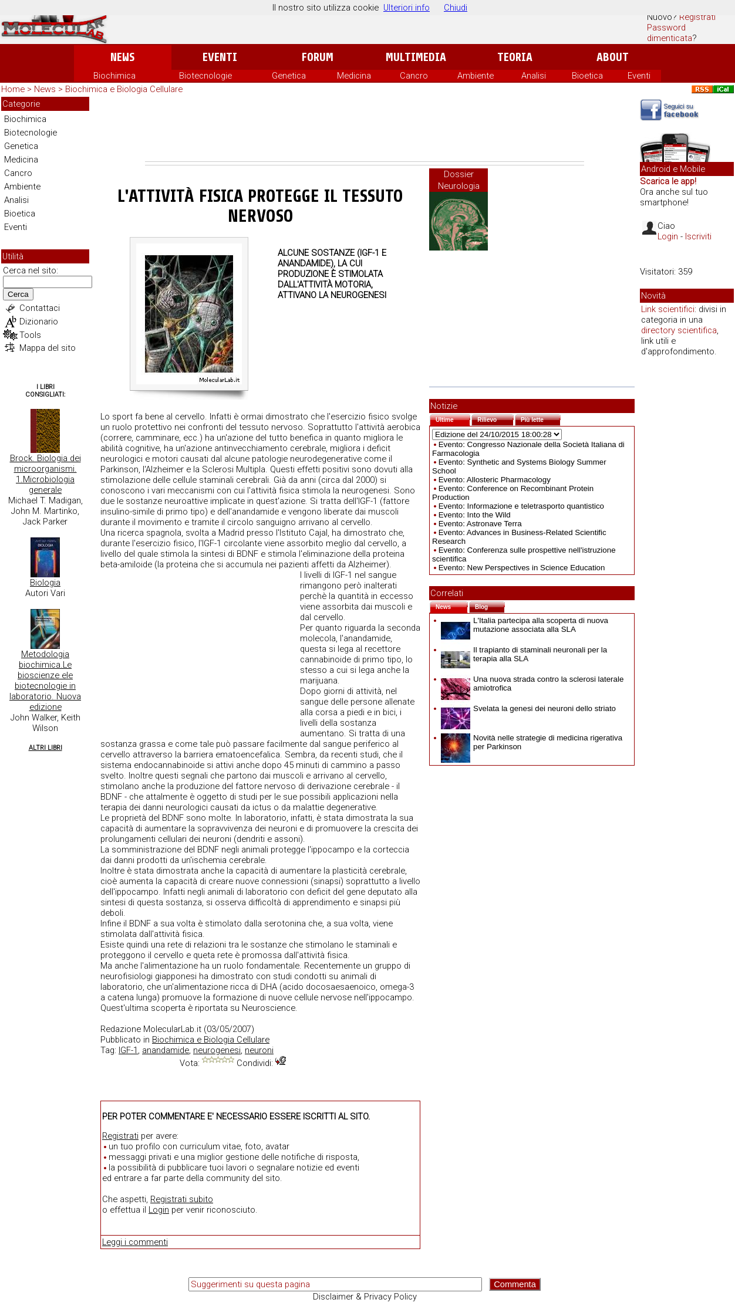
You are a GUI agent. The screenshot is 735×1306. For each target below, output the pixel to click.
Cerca (18, 294)
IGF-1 (128, 1050)
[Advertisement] (364, 129)
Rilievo (495, 418)
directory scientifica (679, 330)
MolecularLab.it (172, 1029)
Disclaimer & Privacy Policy (365, 1296)
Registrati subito (181, 1199)
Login (159, 1210)
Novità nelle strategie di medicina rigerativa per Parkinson (531, 742)
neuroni (259, 1050)
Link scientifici (667, 309)
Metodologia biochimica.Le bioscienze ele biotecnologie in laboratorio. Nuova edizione (45, 680)
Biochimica (114, 75)
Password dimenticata (669, 32)
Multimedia (416, 57)
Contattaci (39, 308)
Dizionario (38, 321)
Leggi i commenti (135, 1242)
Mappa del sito (47, 348)
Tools (30, 335)
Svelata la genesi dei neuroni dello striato (528, 708)
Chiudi (455, 7)
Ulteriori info (406, 7)
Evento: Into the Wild (475, 514)
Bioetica (587, 75)
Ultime (453, 418)
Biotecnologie (205, 75)
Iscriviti (698, 236)
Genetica (289, 75)
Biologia (45, 582)
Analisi (533, 75)
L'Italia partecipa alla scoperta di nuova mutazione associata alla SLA (524, 625)
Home (13, 89)
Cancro (414, 75)
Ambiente (475, 75)
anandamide (165, 1050)
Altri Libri (45, 748)
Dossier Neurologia (459, 180)
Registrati (697, 17)
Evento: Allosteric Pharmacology (495, 479)
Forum (317, 57)
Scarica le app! (668, 181)
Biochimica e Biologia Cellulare (124, 89)
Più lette (541, 418)
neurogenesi (217, 1050)
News (122, 57)
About (612, 57)
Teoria (514, 57)
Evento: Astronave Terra (480, 523)
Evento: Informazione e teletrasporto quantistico (521, 506)
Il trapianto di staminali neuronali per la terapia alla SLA (524, 654)
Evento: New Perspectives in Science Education (522, 567)
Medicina (354, 75)
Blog (490, 605)
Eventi (220, 57)
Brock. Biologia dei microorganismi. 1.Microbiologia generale (45, 474)
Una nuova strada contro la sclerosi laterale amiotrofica (532, 683)
